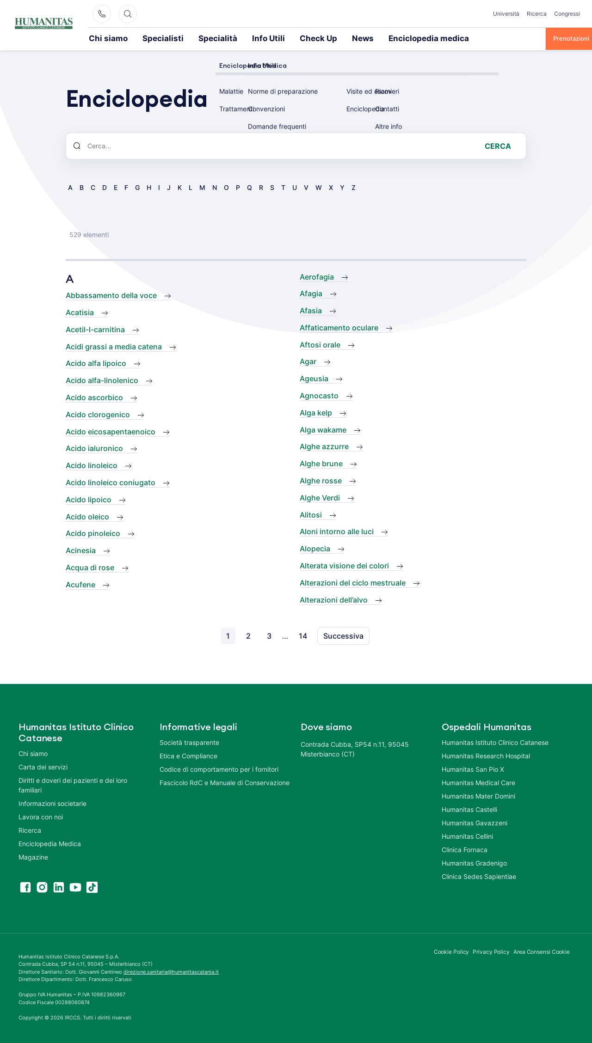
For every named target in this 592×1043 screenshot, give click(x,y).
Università (506, 13)
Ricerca (537, 13)
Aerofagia (317, 276)
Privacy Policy (491, 950)
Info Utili (229, 38)
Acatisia (80, 311)
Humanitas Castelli (469, 808)
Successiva (343, 635)
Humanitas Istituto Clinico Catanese (495, 741)
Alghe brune (321, 462)
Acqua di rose (90, 566)
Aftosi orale (320, 343)
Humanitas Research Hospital (486, 755)
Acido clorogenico (98, 413)
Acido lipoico (88, 498)
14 (303, 635)
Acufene (80, 583)
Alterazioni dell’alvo (334, 599)
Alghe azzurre (324, 445)
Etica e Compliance (188, 755)
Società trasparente (189, 741)
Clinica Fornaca (464, 849)
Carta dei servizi (43, 766)
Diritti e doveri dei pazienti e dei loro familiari (72, 784)
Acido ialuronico (94, 447)
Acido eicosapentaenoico (110, 430)
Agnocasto (319, 394)
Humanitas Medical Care (478, 782)
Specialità (188, 38)
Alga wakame (323, 428)
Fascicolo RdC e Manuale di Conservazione (225, 782)
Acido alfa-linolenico (102, 379)
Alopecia (315, 547)
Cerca (498, 145)
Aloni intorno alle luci (337, 530)
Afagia (311, 292)
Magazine (33, 856)
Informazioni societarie (52, 802)
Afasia (311, 309)
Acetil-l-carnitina (95, 328)
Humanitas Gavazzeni (474, 822)
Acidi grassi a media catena (114, 345)
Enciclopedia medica (359, 38)
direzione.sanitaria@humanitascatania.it (171, 971)
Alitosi (311, 513)
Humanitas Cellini (467, 835)
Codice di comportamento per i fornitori (219, 768)
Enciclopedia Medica (49, 843)
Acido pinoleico (93, 532)
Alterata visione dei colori (344, 564)
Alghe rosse (321, 479)
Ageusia (314, 377)
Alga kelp (316, 411)
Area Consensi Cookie (541, 950)
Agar (308, 360)
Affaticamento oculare (339, 326)
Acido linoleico (91, 464)
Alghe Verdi (320, 496)
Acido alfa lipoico (96, 362)
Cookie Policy (451, 950)
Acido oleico (87, 515)
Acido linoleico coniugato (110, 481)
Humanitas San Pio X (473, 768)
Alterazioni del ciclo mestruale (353, 581)
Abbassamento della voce (111, 294)
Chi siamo (103, 38)
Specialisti (145, 38)
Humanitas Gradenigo (474, 862)
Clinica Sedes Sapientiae (479, 875)
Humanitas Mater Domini (478, 795)
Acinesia (81, 549)
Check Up (270, 38)
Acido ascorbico (94, 396)
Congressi (567, 13)
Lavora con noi (40, 816)
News (307, 38)
